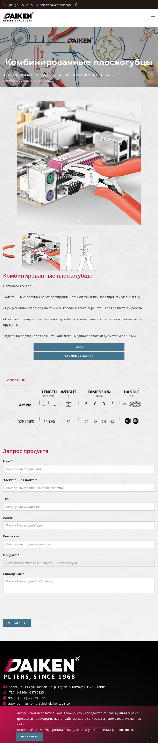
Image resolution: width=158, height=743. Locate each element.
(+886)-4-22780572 (31, 698)
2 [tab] (79, 220)
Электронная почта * (20, 480)
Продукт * (11, 555)
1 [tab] (73, 220)
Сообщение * (13, 574)
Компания (11, 536)
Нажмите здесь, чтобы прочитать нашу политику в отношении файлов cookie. (75, 730)
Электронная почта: (20, 703)
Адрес (8, 517)
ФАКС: (10, 698)
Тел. (6, 499)
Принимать (29, 736)
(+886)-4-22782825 (20, 5)
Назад (79, 346)
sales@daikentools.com (56, 703)
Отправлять (17, 622)
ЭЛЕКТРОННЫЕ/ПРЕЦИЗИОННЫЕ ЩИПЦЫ (84, 75)
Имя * (8, 461)
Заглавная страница (18, 75)
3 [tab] (85, 220)
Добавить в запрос (79, 355)
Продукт (43, 75)
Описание (16, 380)
